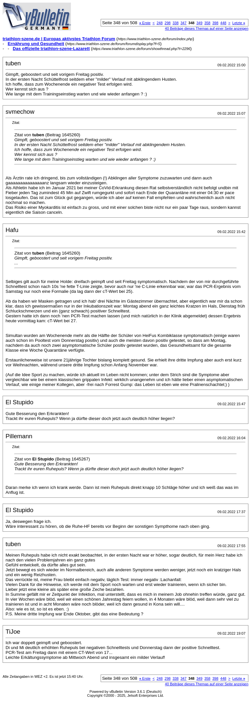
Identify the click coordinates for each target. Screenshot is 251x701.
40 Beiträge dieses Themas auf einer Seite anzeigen (206, 28)
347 (183, 23)
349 (199, 23)
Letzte (238, 23)
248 (159, 23)
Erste (145, 23)
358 (207, 23)
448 (223, 23)
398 (215, 23)
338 (175, 23)
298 (168, 23)
